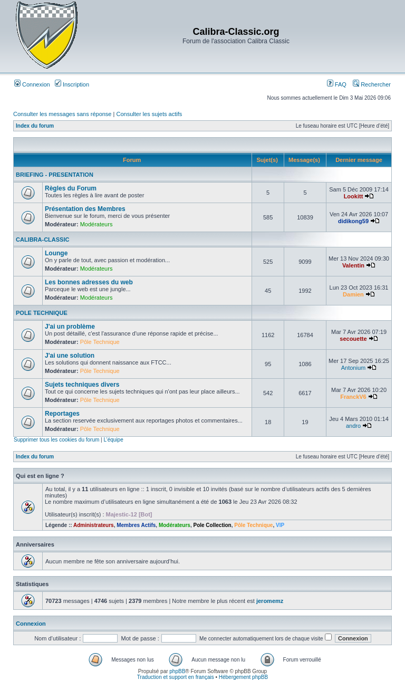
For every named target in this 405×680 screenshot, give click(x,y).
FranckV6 (353, 397)
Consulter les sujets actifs (149, 114)
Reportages (62, 413)
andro (353, 426)
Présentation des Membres (85, 209)
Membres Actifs (136, 525)
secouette (353, 339)
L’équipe (113, 440)
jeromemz (269, 601)
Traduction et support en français (175, 677)
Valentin (353, 265)
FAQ (336, 84)
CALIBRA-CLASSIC (42, 239)
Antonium (353, 368)
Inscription (72, 84)
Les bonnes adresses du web (89, 282)
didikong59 (353, 221)
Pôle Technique (100, 342)
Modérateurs (96, 224)
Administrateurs (93, 525)
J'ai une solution (69, 355)
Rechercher (372, 84)
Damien (353, 294)
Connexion (32, 84)
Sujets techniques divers (82, 384)
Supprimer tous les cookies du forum (56, 440)
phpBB (177, 671)
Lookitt (353, 196)
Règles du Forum (71, 188)
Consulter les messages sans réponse (62, 114)
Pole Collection (212, 525)
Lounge (56, 253)
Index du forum (35, 126)
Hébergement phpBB (243, 677)
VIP (280, 525)
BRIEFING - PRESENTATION (54, 174)
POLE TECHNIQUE (42, 313)
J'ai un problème (70, 326)
